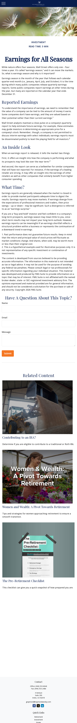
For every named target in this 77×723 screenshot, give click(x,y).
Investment (38, 720)
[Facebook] (34, 705)
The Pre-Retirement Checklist (23, 581)
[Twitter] (38, 705)
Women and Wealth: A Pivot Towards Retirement (36, 507)
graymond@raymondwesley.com (38, 702)
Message (6, 332)
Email (4, 317)
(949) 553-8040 (41, 686)
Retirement (38, 717)
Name (5, 303)
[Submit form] (8, 353)
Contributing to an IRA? (19, 437)
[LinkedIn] (42, 705)
